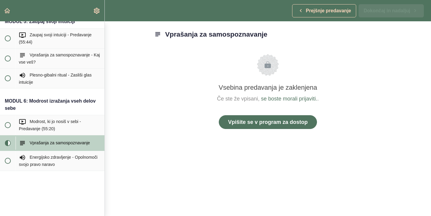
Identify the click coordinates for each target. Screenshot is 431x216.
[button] (7, 10)
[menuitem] (96, 10)
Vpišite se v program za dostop (268, 122)
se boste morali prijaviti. (289, 99)
